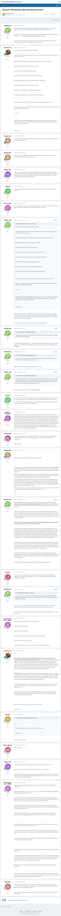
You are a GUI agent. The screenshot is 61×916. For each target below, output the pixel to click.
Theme (21, 911)
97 (8, 444)
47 (8, 893)
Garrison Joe (7, 47)
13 (8, 756)
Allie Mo (7, 714)
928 (8, 59)
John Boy (7, 572)
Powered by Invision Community (30, 914)
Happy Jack (7, 169)
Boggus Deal (7, 136)
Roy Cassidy (7, 203)
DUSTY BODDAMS (8, 412)
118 (8, 726)
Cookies (40, 911)
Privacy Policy (28, 911)
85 (8, 197)
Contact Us (34, 911)
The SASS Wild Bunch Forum (11, 2)
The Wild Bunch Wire (20, 15)
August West (7, 433)
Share (46, 14)
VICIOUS (7, 186)
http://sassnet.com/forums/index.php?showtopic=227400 (26, 503)
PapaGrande (10, 13)
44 (8, 583)
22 (8, 37)
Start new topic (55, 19)
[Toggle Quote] (16, 223)
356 (8, 181)
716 (8, 147)
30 (8, 631)
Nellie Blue (7, 882)
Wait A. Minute (7, 745)
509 (8, 425)
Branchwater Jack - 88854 (8, 619)
